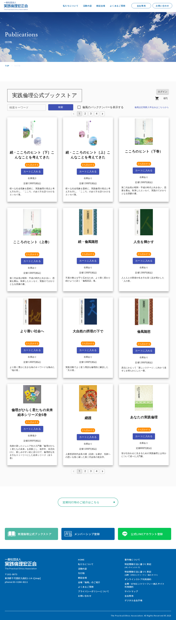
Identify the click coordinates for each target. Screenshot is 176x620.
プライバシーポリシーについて (93, 591)
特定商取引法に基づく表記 (138, 565)
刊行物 (81, 573)
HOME (81, 559)
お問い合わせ (162, 5)
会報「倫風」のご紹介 (89, 582)
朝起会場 (100, 5)
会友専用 (141, 5)
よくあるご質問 (117, 5)
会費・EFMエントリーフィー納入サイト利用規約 (144, 585)
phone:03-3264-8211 (16, 581)
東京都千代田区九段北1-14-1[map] (23, 578)
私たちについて (70, 5)
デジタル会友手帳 (133, 600)
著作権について (132, 559)
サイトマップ (131, 591)
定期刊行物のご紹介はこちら (81, 502)
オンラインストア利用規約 (138, 579)
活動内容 (87, 5)
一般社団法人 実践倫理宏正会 (16, 6)
